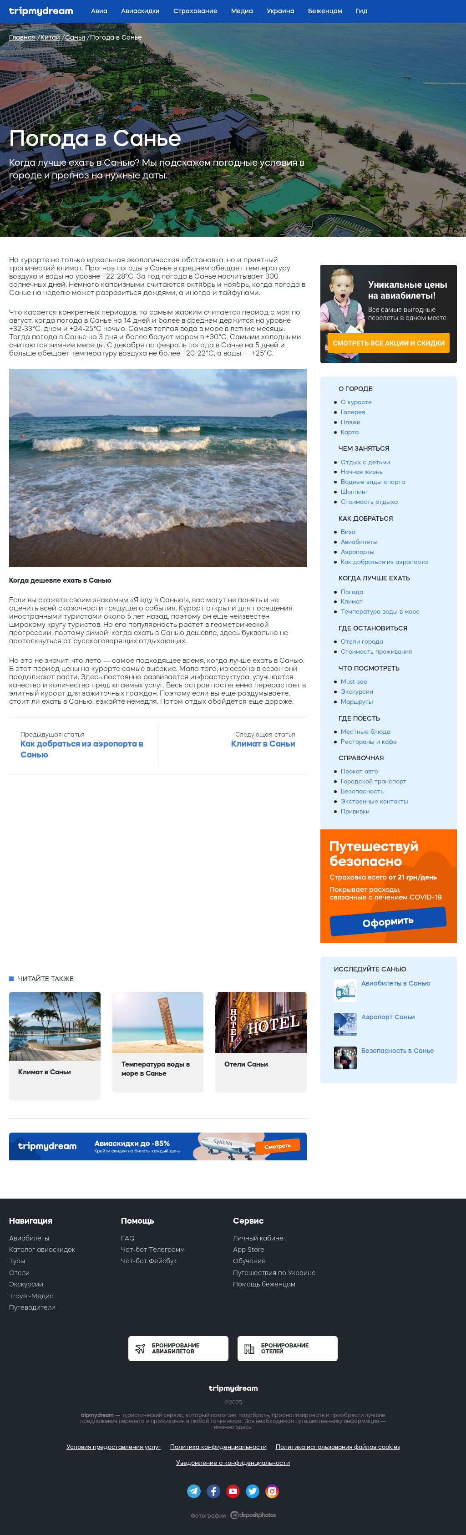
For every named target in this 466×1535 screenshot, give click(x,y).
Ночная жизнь (362, 472)
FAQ (128, 1238)
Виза (348, 532)
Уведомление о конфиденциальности (233, 1463)
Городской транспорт (373, 781)
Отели (19, 1273)
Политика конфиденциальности (218, 1447)
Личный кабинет (260, 1238)
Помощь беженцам (264, 1284)
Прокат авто (359, 771)
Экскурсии (357, 692)
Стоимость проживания (376, 652)
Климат (352, 602)
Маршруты (357, 702)
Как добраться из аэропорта (384, 562)
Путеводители (32, 1307)
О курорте (356, 402)
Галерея (353, 412)
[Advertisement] (158, 877)
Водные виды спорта (373, 482)
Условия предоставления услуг (113, 1447)
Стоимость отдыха (369, 502)
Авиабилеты (359, 542)
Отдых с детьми (365, 462)
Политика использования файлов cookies (338, 1447)
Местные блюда (365, 732)
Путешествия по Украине (274, 1273)
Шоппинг (354, 492)
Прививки (355, 811)
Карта (350, 432)
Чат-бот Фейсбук (149, 1261)
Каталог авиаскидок (42, 1249)
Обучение (249, 1261)
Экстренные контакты (374, 801)
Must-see (354, 682)
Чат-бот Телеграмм (153, 1249)
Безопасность (362, 791)
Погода (352, 592)
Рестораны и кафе (369, 742)
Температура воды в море (380, 612)
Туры (17, 1261)
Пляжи (350, 422)
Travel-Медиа (31, 1296)
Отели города (362, 642)
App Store (248, 1249)
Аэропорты (358, 552)
